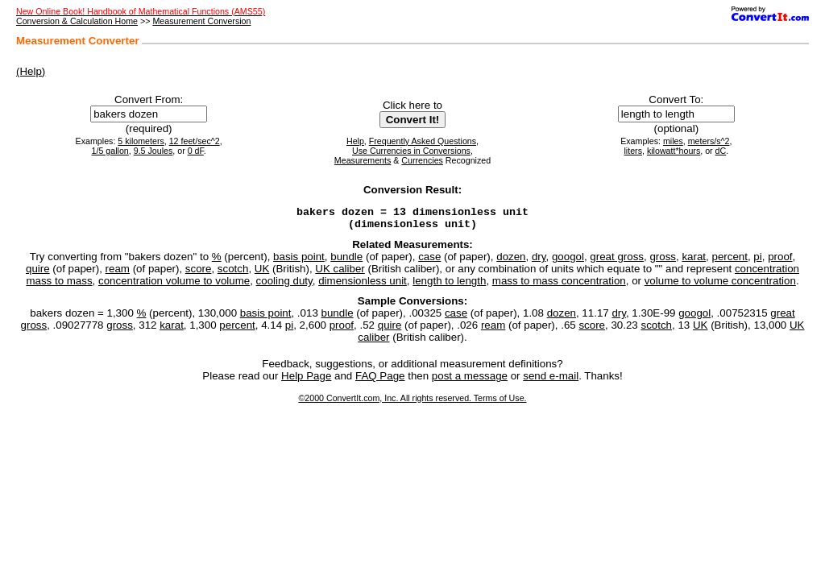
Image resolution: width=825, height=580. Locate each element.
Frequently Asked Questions (422, 141)
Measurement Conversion (201, 21)
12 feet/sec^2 (194, 141)
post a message (470, 381)
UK (262, 273)
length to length (449, 286)
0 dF (196, 150)
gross (662, 261)
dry (539, 261)
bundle (346, 261)
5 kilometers (141, 141)
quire (38, 273)
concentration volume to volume (174, 286)
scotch (233, 273)
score (198, 273)
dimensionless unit (362, 286)
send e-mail (550, 381)
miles (673, 141)
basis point (299, 261)
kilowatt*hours (673, 150)
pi (757, 261)
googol (568, 261)
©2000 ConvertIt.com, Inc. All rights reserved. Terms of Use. (412, 403)
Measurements (362, 160)
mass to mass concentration (559, 286)
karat (694, 261)
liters (633, 150)
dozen (510, 261)
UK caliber (339, 273)
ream (118, 273)
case (429, 261)
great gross (617, 261)
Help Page (306, 381)
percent (729, 261)
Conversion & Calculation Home (77, 21)
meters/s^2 (709, 141)
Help (355, 141)
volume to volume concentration (720, 286)
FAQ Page (380, 381)
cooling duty (284, 286)
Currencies (422, 160)
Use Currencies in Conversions (411, 150)
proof (780, 261)
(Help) (30, 71)
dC (721, 150)
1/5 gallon (110, 150)
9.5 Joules (153, 150)
